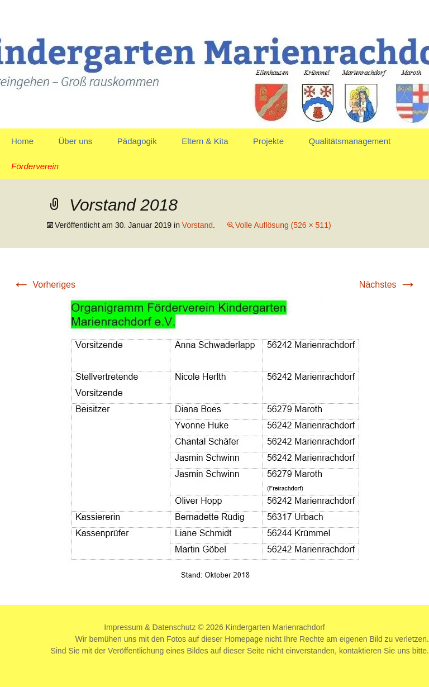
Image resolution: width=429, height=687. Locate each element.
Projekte (268, 141)
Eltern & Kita (205, 141)
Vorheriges (43, 284)
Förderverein (35, 166)
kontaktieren (360, 650)
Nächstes (388, 284)
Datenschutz (174, 627)
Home (22, 141)
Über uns (75, 141)
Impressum (123, 627)
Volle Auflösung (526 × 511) (283, 225)
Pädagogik (137, 141)
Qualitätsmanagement (349, 141)
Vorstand (197, 225)
